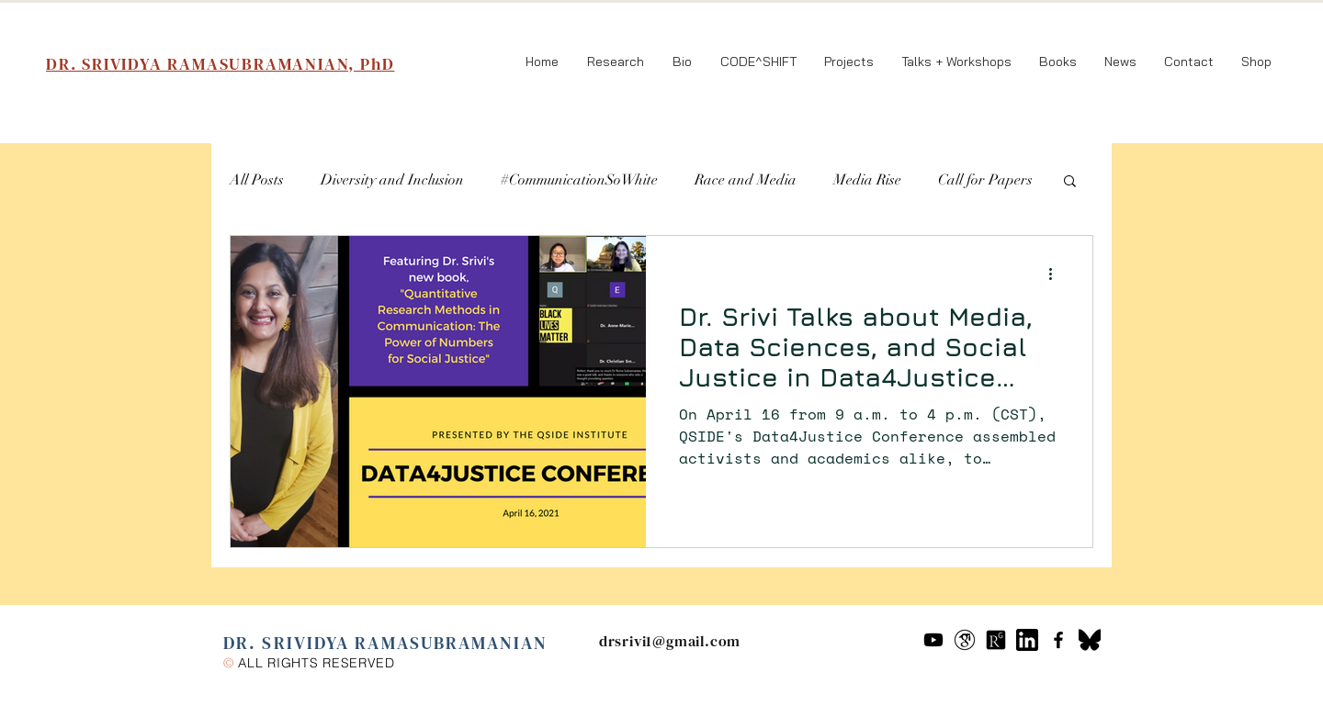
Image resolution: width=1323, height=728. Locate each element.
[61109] (1027, 640)
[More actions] (1057, 274)
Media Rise (867, 180)
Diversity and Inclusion (392, 180)
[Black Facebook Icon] (1058, 640)
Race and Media (746, 180)
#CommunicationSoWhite (579, 180)
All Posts (257, 180)
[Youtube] (933, 640)
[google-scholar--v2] (965, 640)
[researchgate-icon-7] (996, 640)
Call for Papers (985, 180)
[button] (1070, 182)
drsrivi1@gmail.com (670, 641)
